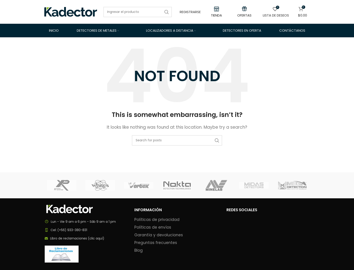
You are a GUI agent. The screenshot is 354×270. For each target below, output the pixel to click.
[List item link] (85, 229)
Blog (138, 250)
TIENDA (216, 15)
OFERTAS (244, 15)
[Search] (177, 140)
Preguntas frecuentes (155, 242)
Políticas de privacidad (156, 219)
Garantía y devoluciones (158, 235)
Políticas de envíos (152, 227)
